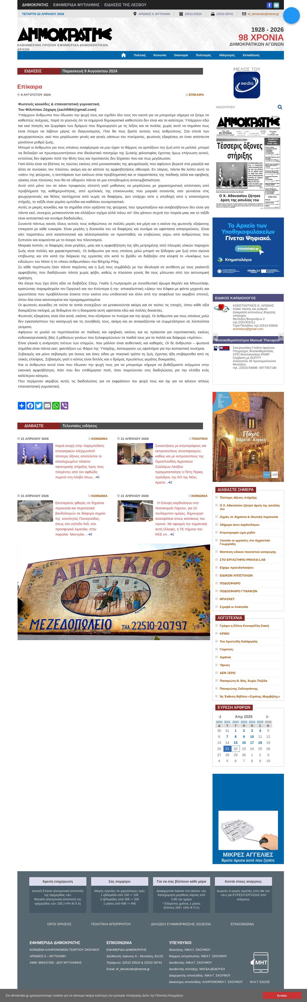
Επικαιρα (196, 94)
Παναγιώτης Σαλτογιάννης (239, 688)
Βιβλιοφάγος (78, 63)
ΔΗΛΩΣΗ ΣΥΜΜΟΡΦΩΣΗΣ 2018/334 (181, 924)
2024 (252, 722)
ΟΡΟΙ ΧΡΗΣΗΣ (59, 924)
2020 (219, 722)
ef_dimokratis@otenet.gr (263, 14)
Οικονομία (181, 55)
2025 (260, 722)
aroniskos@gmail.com (248, 329)
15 (236, 742)
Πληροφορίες (155, 63)
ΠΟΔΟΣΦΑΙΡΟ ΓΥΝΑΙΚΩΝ (238, 591)
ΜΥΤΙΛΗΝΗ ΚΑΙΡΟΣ (248, 793)
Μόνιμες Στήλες (31, 63)
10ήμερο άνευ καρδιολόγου (239, 524)
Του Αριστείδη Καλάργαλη (239, 641)
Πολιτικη (200, 438)
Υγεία (98, 63)
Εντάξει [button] (282, 995)
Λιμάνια (225, 657)
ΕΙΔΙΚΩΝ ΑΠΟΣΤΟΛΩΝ (236, 575)
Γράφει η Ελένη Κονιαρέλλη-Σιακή (244, 626)
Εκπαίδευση (251, 55)
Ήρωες (225, 665)
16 (244, 742)
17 (252, 742)
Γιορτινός (226, 649)
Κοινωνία (160, 55)
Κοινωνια (99, 438)
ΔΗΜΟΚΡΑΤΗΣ (35, 5)
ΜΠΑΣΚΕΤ (227, 599)
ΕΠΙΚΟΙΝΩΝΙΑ (242, 924)
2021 (227, 722)
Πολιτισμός (203, 55)
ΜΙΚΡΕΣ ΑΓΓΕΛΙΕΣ (248, 854)
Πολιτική (140, 55)
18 (260, 742)
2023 (244, 722)
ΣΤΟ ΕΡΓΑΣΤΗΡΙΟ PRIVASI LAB (243, 560)
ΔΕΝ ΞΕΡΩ (228, 673)
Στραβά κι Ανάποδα (234, 607)
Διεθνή (133, 63)
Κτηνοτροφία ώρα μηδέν (237, 532)
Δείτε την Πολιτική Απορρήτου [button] (163, 995)
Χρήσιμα (115, 63)
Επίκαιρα (29, 86)
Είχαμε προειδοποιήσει (237, 567)
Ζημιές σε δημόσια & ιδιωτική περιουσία (249, 517)
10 (252, 737)
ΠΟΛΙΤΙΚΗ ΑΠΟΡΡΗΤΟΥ (111, 924)
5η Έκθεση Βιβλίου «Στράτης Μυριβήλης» (250, 696)
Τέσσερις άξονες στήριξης (238, 497)
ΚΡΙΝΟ (225, 633)
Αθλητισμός (227, 55)
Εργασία (55, 63)
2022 (236, 722)
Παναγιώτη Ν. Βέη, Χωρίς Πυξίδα (243, 681)
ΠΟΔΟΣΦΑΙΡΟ (230, 583)
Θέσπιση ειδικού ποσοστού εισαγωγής (248, 552)
